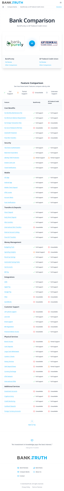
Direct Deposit (8, 212)
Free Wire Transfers (10, 138)
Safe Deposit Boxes (10, 366)
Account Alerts (8, 197)
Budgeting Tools (9, 247)
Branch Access (8, 341)
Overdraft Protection (10, 133)
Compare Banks (12, 7)
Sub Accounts (8, 267)
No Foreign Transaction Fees (13, 123)
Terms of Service (37, 487)
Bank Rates (39, 468)
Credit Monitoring (9, 401)
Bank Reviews (24, 468)
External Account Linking (11, 232)
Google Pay (7, 292)
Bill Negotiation (9, 327)
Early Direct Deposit (10, 217)
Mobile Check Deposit (10, 187)
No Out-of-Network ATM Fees (13, 128)
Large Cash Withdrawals (11, 351)
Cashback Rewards (10, 406)
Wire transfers (8, 222)
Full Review (8, 62)
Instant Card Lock (9, 162)
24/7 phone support (10, 312)
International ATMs (10, 381)
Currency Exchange (10, 371)
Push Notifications (9, 202)
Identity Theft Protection (11, 157)
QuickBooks (8, 302)
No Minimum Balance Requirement (15, 118)
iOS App (6, 177)
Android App (8, 182)
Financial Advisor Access (11, 332)
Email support (8, 322)
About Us (38, 472)
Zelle (5, 282)
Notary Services (9, 361)
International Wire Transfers (12, 227)
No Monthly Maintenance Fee (13, 113)
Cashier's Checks (9, 356)
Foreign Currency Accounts (12, 411)
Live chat (7, 317)
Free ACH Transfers (10, 237)
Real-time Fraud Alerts (11, 153)
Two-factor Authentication (12, 148)
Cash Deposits (8, 346)
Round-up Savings (9, 257)
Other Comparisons (11, 65)
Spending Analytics (10, 252)
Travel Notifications (10, 167)
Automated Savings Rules (12, 262)
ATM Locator (8, 192)
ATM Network (8, 376)
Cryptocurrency (9, 396)
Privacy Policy (26, 487)
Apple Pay (7, 287)
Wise (5, 297)
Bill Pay (6, 272)
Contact (22, 476)
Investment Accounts (10, 391)
